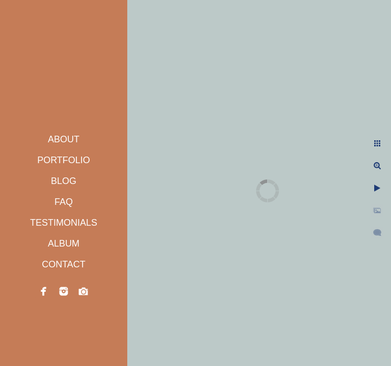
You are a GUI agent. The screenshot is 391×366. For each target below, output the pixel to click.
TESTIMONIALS (63, 223)
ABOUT (63, 139)
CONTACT (64, 264)
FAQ (63, 202)
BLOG (63, 181)
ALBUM (63, 243)
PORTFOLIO (63, 160)
